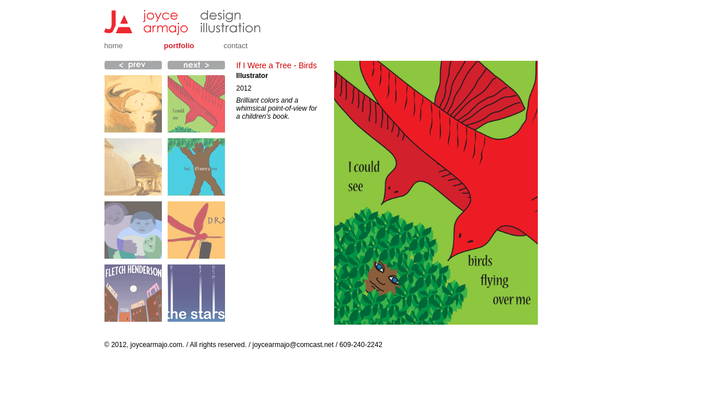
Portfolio (179, 45)
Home (113, 45)
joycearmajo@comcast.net (293, 345)
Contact (236, 45)
